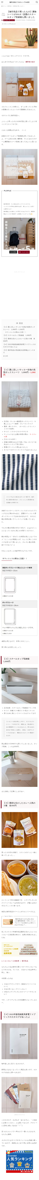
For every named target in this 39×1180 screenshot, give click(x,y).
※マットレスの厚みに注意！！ (15, 332)
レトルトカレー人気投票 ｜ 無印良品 (15, 961)
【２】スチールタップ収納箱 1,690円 (17, 335)
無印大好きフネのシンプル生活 (19, 2)
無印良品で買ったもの (9, 20)
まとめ (5, 356)
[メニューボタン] (2, 2)
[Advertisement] (19, 293)
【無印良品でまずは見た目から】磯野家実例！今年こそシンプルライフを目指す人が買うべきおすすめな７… (25, 922)
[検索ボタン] (37, 2)
